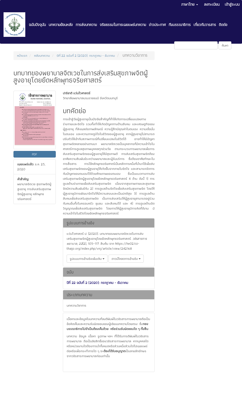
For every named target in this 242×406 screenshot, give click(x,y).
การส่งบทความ (86, 24)
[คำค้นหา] (196, 45)
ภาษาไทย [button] (189, 4)
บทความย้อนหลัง (61, 24)
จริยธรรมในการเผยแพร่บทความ (123, 24)
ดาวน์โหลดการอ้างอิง (126, 258)
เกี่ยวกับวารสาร (205, 24)
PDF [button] (34, 154)
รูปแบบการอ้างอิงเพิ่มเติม (87, 258)
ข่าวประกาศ (157, 24)
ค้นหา (225, 45)
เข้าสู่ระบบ (232, 4)
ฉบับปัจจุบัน (37, 24)
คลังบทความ (42, 55)
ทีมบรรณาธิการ (180, 24)
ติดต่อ (223, 24)
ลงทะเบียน (212, 4)
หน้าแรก (22, 55)
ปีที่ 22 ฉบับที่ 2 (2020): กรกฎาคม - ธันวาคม (86, 55)
